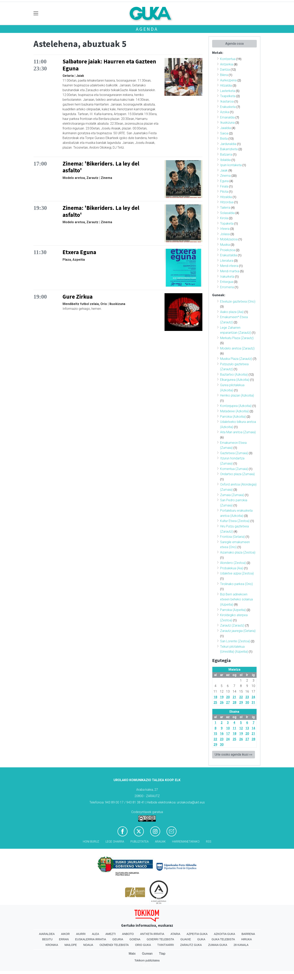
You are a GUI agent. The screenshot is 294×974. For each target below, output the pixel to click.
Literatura (226, 260)
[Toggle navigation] (36, 13)
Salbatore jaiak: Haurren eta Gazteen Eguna (109, 65)
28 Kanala (241, 944)
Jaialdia (225, 128)
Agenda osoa (234, 43)
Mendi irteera (229, 266)
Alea (95, 934)
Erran (64, 939)
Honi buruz (91, 841)
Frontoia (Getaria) (232, 537)
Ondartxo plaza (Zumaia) (237, 474)
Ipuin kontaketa (231, 165)
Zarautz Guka (191, 944)
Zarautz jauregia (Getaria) (238, 631)
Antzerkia (226, 64)
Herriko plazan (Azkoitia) (237, 395)
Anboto (128, 934)
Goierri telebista (160, 939)
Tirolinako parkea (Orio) (236, 584)
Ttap (162, 953)
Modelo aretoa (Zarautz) (237, 348)
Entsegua (226, 282)
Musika (225, 245)
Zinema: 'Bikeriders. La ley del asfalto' (101, 167)
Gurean (147, 953)
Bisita (224, 138)
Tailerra (225, 207)
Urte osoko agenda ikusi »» (233, 754)
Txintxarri (165, 944)
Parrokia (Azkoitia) (233, 416)
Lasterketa (227, 91)
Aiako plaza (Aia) (232, 312)
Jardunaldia (228, 144)
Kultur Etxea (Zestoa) (235, 521)
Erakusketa (228, 107)
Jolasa (225, 234)
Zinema (225, 176)
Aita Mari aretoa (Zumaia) (238, 432)
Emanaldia (227, 117)
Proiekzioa (227, 250)
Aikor (65, 934)
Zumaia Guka (217, 944)
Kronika (52, 944)
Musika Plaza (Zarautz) (236, 359)
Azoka (224, 112)
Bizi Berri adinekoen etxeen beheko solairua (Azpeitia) (236, 599)
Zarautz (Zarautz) (232, 625)
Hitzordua (226, 202)
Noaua (88, 944)
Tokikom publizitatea (147, 960)
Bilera (224, 75)
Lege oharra (115, 841)
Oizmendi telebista (114, 944)
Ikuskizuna (227, 122)
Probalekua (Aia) (231, 568)
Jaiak (224, 170)
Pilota (224, 191)
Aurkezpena (228, 80)
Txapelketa (227, 96)
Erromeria (227, 287)
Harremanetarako (186, 841)
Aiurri (80, 934)
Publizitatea (139, 841)
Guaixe (185, 939)
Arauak (160, 841)
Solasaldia (227, 213)
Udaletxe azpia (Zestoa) (237, 573)
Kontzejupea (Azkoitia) (236, 406)
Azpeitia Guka (197, 934)
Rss (208, 841)
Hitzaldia (226, 85)
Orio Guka (143, 944)
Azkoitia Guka (224, 934)
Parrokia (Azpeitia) (233, 610)
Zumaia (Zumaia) (232, 495)
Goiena (134, 939)
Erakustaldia (228, 255)
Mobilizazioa (229, 239)
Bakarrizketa (229, 149)
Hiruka (246, 939)
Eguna (224, 181)
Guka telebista (223, 939)
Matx (132, 953)
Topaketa (226, 223)
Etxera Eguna (79, 252)
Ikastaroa (227, 101)
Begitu (47, 939)
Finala (224, 186)
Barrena (248, 934)
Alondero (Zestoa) (233, 563)
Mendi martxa (229, 271)
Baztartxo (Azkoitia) (234, 374)
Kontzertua (227, 59)
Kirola (224, 218)
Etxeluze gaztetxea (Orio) (237, 301)
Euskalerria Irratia (90, 939)
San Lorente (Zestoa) (235, 641)
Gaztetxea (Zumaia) (234, 453)
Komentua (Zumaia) (234, 469)
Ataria (175, 934)
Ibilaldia (225, 160)
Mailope (71, 944)
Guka (201, 939)
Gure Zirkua (78, 296)
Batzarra (226, 154)
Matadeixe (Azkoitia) (234, 411)
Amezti (110, 934)
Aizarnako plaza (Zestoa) (237, 552)
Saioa (224, 133)
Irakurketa (227, 276)
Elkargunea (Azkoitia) (234, 380)
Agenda (147, 29)
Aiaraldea (47, 934)
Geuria (117, 939)
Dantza (225, 69)
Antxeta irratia (152, 934)
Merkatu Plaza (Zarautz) (237, 338)
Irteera (224, 229)
